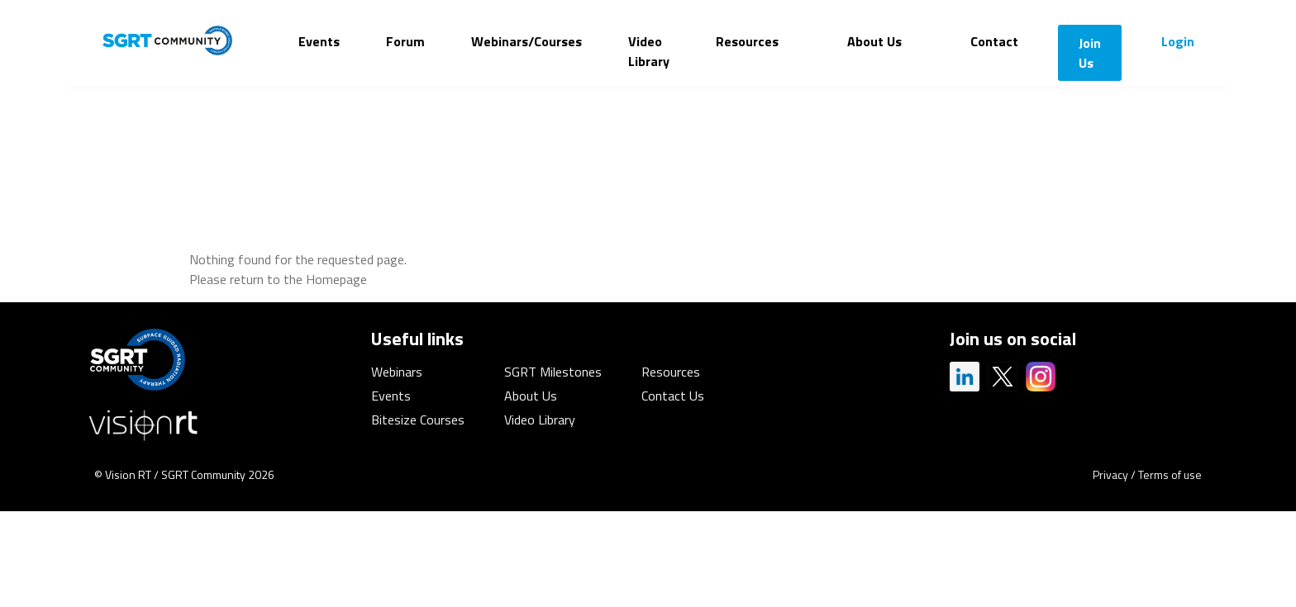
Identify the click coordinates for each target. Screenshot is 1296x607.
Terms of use (1170, 474)
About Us (874, 41)
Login (1177, 41)
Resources (747, 41)
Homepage (336, 279)
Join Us (1090, 53)
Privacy (1110, 474)
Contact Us (672, 395)
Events (319, 41)
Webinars (396, 372)
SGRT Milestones (553, 372)
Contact (994, 41)
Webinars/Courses (526, 41)
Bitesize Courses (418, 419)
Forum (405, 41)
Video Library (648, 51)
